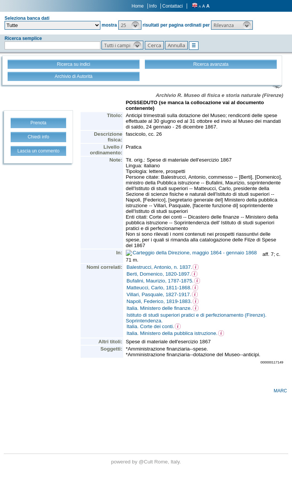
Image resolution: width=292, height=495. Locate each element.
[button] (129, 25)
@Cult (146, 462)
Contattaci (172, 6)
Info (153, 6)
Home (138, 6)
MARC (280, 390)
